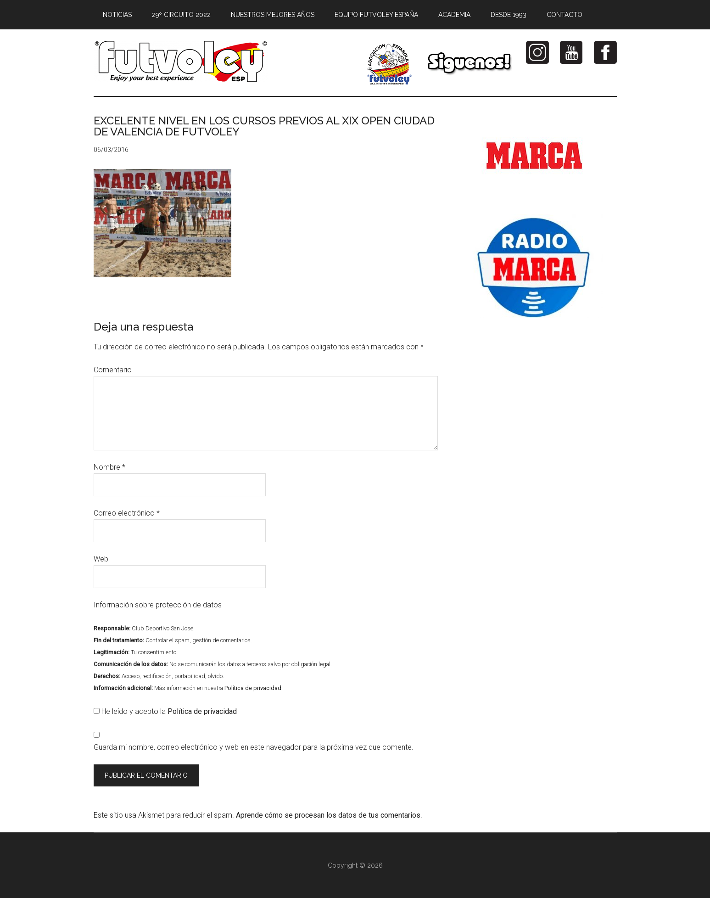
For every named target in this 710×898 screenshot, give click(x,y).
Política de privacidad (252, 688)
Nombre (109, 467)
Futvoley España (181, 61)
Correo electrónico (127, 513)
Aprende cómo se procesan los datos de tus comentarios (328, 815)
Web (101, 559)
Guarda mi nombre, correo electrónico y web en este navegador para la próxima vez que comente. (254, 747)
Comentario (113, 369)
